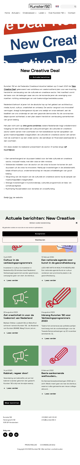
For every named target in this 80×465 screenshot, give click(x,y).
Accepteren (40, 234)
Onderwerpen (29, 13)
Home (7, 13)
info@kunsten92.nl (49, 420)
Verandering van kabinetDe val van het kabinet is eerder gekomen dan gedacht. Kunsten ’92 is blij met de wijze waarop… (19, 380)
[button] (76, 223)
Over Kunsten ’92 (56, 13)
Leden (41, 13)
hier (10, 197)
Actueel (15, 13)
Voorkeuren (40, 240)
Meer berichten (12, 403)
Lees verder (22, 280)
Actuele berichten (41, 77)
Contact (71, 13)
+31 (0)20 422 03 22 (49, 417)
